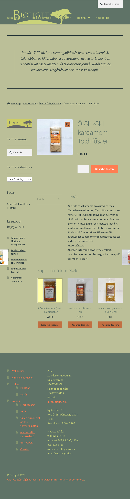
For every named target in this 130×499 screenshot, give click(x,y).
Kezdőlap (16, 103)
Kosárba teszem (105, 169)
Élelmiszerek (29, 103)
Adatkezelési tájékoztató (22, 479)
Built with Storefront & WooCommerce (61, 479)
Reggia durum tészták (18, 270)
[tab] (49, 199)
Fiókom (62, 17)
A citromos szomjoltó (17, 279)
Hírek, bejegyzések (41, 17)
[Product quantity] (83, 169)
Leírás (40, 199)
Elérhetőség (27, 404)
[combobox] (19, 179)
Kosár (23, 394)
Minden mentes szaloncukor (19, 261)
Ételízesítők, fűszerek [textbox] (20, 179)
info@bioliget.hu (57, 401)
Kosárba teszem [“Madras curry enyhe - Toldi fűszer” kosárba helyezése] (110, 324)
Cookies (24, 449)
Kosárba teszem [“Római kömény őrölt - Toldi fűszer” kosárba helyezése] (49, 324)
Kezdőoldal (102, 17)
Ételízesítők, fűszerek (50, 103)
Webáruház (13, 17)
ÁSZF (23, 411)
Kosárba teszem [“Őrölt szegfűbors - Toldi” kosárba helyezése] (80, 324)
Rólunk (81, 17)
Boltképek (26, 442)
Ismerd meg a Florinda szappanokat (18, 241)
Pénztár (25, 388)
